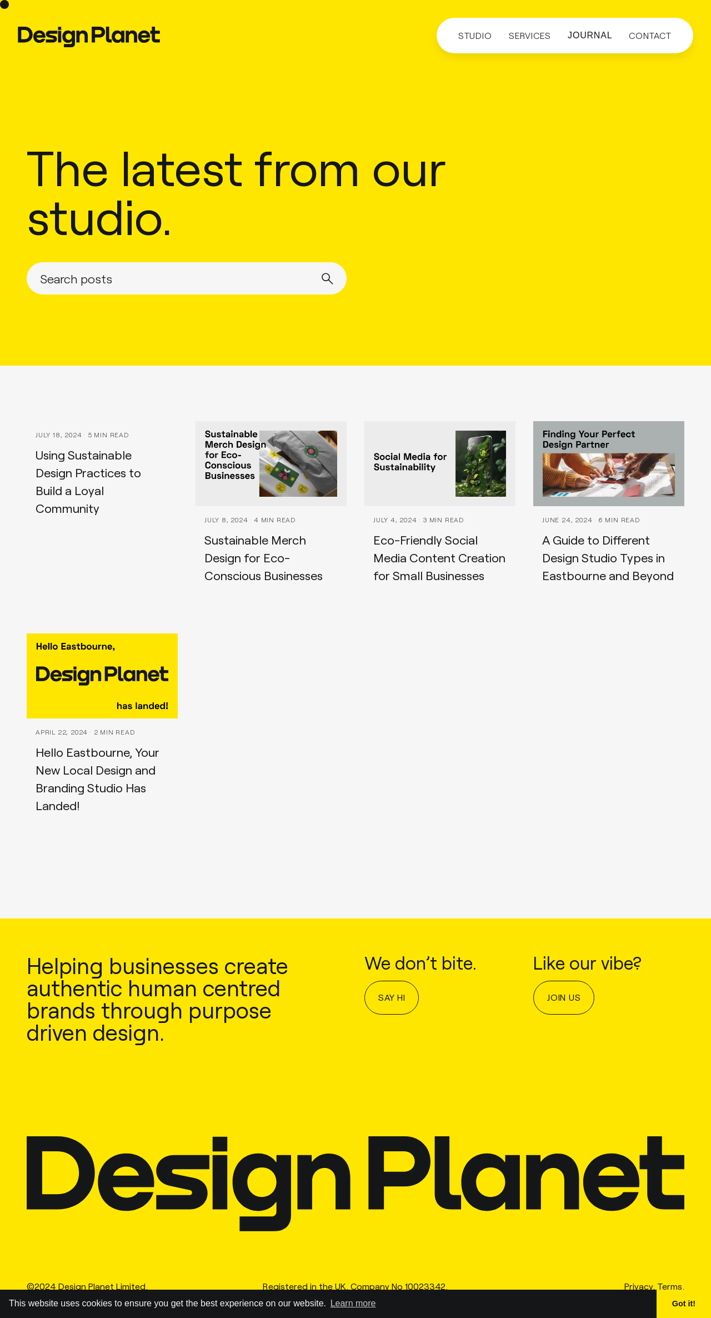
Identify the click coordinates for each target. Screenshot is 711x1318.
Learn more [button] (353, 1303)
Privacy (638, 1287)
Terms (669, 1287)
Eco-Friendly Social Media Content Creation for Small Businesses (439, 557)
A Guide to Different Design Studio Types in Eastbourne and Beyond (608, 557)
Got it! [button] (683, 1303)
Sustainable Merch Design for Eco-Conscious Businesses (263, 557)
